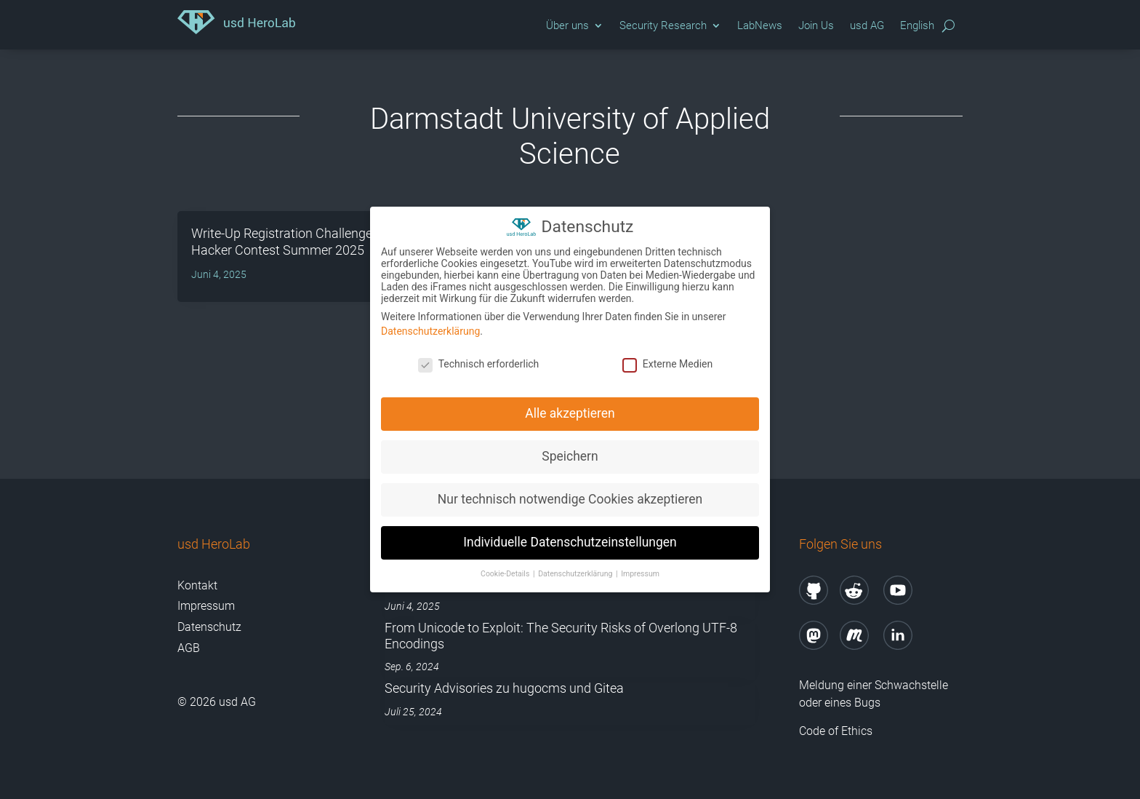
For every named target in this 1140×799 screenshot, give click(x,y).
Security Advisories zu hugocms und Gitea (504, 688)
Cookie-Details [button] (506, 571)
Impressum (206, 606)
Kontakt (197, 585)
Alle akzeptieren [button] (570, 411)
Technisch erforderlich (478, 361)
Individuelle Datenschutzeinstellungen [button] (569, 540)
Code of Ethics (837, 731)
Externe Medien (667, 361)
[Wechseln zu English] (917, 29)
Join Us (816, 25)
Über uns (567, 25)
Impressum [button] (640, 571)
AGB (188, 648)
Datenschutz (209, 627)
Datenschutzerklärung (430, 329)
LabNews (759, 25)
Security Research (663, 25)
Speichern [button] (570, 454)
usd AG (867, 25)
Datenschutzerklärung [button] (576, 571)
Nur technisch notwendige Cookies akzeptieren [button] (570, 497)
